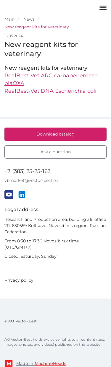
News (29, 19)
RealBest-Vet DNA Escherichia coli (50, 91)
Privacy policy (18, 280)
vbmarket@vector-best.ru (31, 180)
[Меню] (103, 7)
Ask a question (56, 151)
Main (9, 19)
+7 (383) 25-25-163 (27, 171)
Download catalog (55, 134)
